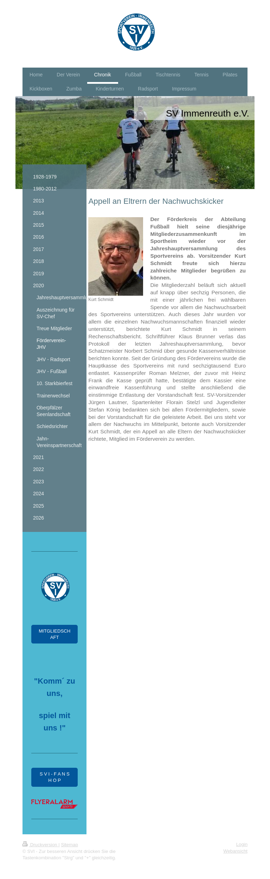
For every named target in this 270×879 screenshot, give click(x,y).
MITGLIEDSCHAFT (54, 634)
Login (242, 844)
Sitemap (69, 844)
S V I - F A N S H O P (55, 777)
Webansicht (235, 851)
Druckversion (40, 844)
